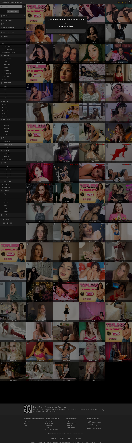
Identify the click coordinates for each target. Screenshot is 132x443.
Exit (66, 23)
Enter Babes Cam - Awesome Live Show (66, 31)
